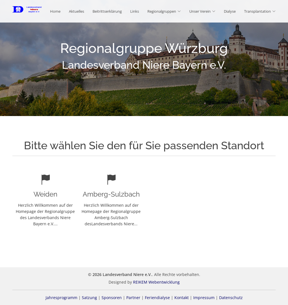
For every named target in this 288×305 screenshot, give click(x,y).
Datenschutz (231, 297)
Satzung (89, 297)
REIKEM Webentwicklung (156, 282)
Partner (133, 297)
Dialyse (230, 11)
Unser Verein (202, 11)
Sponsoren (112, 297)
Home (55, 11)
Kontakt (181, 297)
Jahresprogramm (61, 297)
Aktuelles (76, 11)
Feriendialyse (157, 297)
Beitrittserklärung (107, 11)
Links (134, 11)
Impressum (204, 297)
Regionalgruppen (164, 11)
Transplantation (260, 11)
